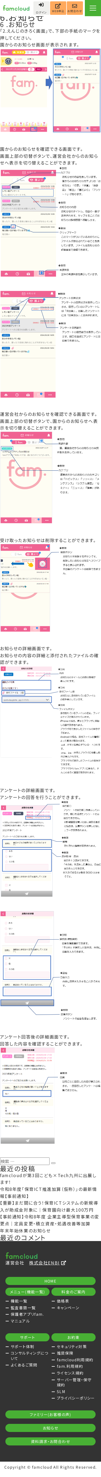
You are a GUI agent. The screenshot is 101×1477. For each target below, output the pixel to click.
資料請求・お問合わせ (50, 1442)
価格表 (63, 1301)
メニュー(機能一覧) (27, 1291)
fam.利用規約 (70, 1366)
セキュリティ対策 (72, 1346)
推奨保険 (65, 1353)
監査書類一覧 (23, 1307)
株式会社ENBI (47, 1262)
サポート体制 (22, 1346)
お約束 (73, 1337)
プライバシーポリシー (76, 1398)
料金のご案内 (73, 1291)
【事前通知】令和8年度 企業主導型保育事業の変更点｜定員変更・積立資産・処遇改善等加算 (49, 1220)
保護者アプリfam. (27, 1314)
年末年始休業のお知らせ (25, 1230)
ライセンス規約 (70, 1373)
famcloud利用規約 (75, 1359)
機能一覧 (19, 1301)
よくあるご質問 (24, 1365)
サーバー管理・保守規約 (74, 1382)
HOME (50, 1281)
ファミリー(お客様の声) (50, 1415)
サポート (27, 1337)
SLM (61, 1391)
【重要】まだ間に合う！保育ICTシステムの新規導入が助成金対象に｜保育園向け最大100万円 (49, 1206)
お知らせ (50, 1429)
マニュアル (20, 1321)
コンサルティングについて (29, 1355)
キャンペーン (68, 1307)
